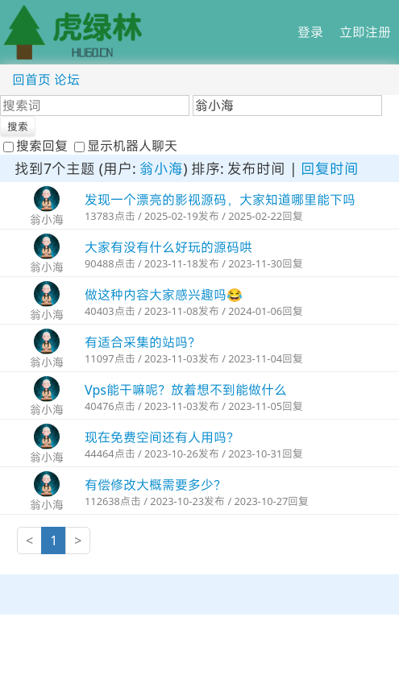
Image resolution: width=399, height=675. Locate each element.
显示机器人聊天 (125, 146)
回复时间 (330, 168)
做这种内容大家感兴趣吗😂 (164, 295)
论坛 (67, 80)
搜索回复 (37, 146)
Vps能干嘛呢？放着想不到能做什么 (186, 390)
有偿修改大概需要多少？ (156, 485)
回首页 (31, 80)
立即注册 (365, 32)
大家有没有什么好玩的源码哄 (168, 247)
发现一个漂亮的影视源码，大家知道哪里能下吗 (220, 200)
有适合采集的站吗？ (143, 342)
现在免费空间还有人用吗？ (162, 437)
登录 (310, 32)
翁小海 (161, 168)
